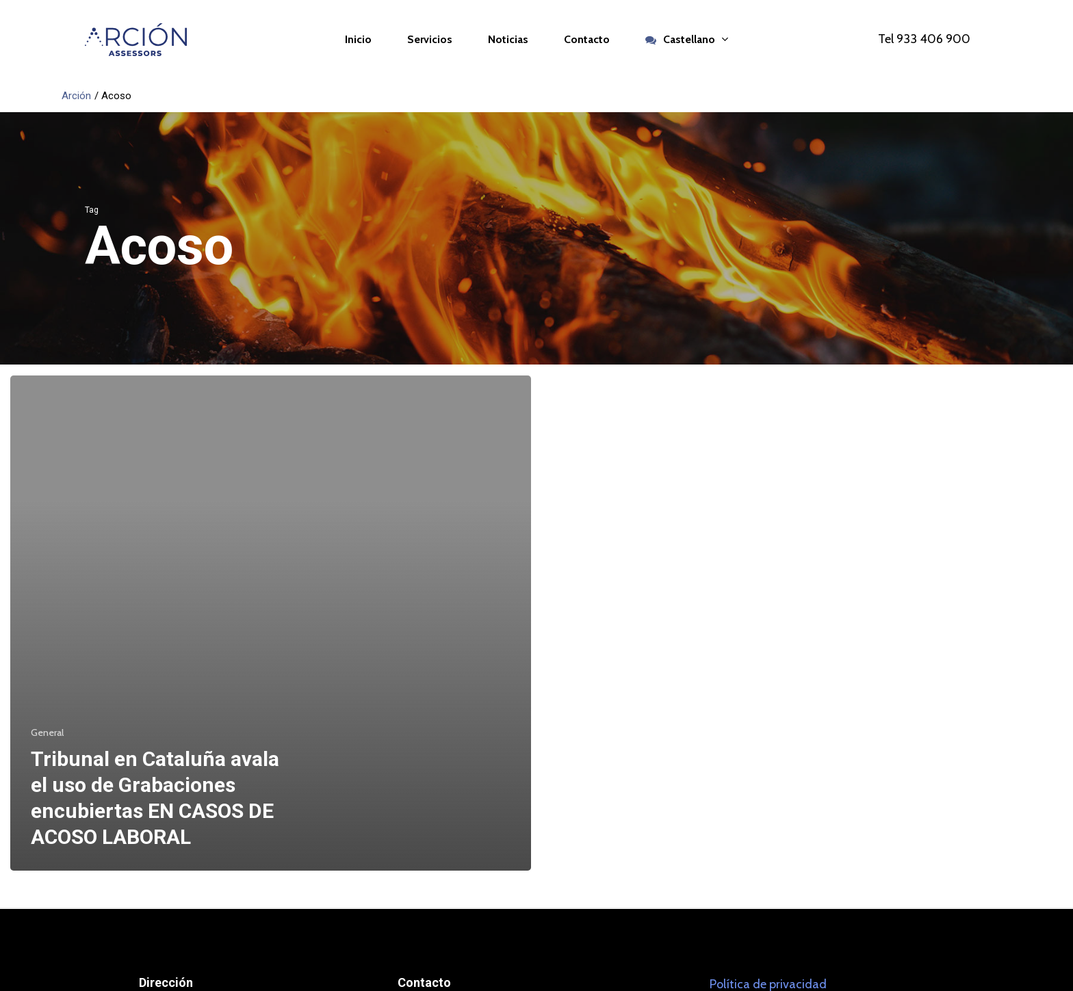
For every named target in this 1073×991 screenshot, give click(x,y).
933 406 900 (933, 39)
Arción (76, 96)
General (47, 732)
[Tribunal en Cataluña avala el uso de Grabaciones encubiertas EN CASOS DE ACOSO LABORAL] (270, 623)
